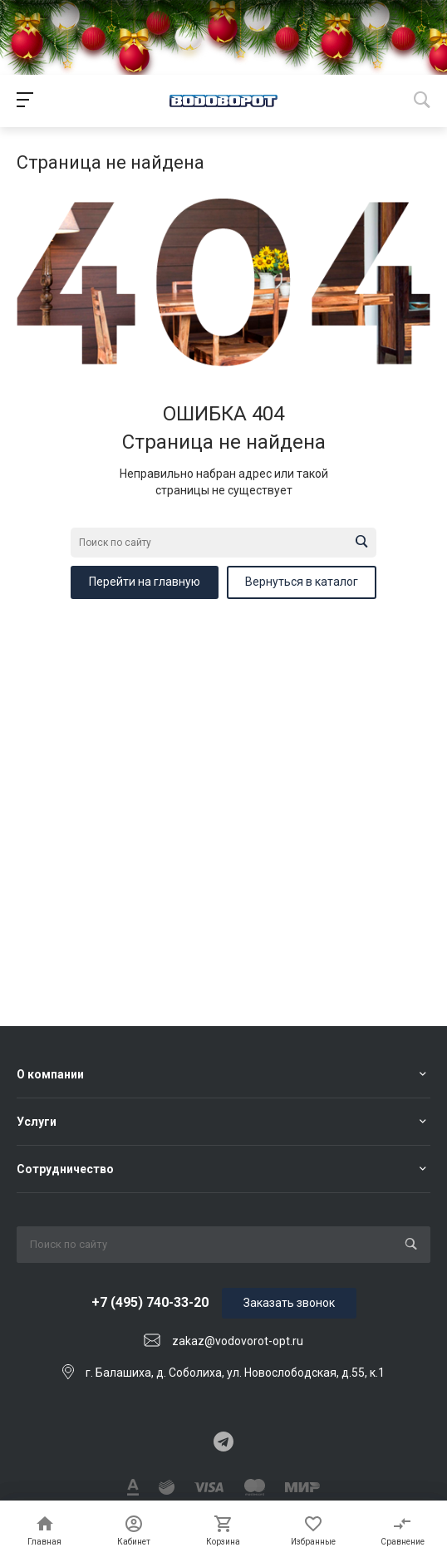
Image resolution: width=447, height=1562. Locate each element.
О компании (50, 1074)
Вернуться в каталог (301, 581)
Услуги (36, 1121)
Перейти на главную (144, 581)
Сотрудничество (65, 1169)
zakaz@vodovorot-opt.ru (237, 1341)
